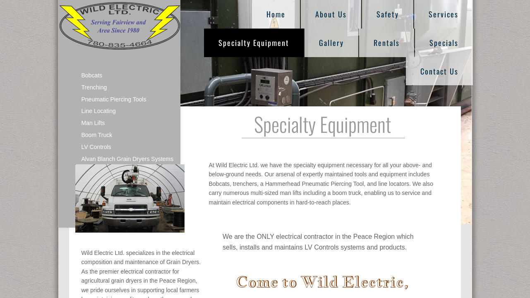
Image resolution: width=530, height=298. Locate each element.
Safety (388, 14)
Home (275, 14)
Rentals (387, 42)
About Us (331, 14)
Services (443, 14)
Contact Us (439, 71)
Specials (443, 42)
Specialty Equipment (253, 42)
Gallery (331, 42)
